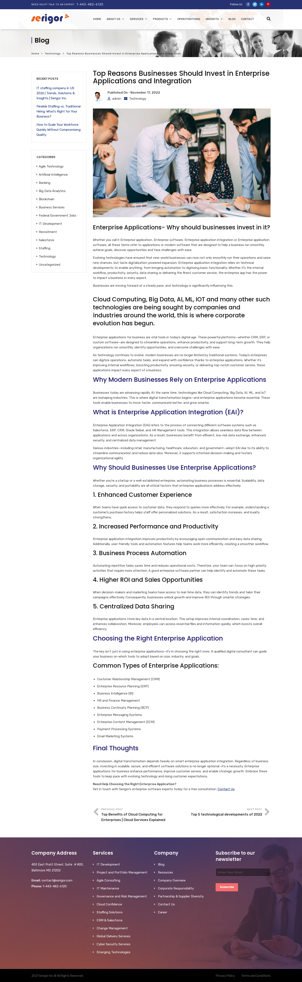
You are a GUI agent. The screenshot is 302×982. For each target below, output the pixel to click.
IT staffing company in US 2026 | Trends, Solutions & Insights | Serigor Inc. (55, 93)
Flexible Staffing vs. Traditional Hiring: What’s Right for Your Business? (58, 111)
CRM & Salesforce (109, 920)
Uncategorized (49, 265)
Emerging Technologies (113, 952)
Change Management (112, 928)
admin (116, 99)
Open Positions (188, 19)
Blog (232, 19)
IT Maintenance (108, 888)
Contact (247, 19)
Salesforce (46, 240)
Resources (165, 872)
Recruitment (48, 232)
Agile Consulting (108, 880)
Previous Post (141, 815)
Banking (44, 183)
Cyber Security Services (113, 944)
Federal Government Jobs (57, 215)
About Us (115, 19)
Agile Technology (51, 166)
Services (138, 19)
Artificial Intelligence (53, 175)
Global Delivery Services (113, 936)
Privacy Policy (225, 976)
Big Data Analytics (52, 191)
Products (162, 19)
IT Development (50, 224)
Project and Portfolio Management (122, 872)
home (97, 19)
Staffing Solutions (110, 912)
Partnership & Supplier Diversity (181, 896)
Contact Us (226, 789)
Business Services (52, 207)
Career (162, 912)
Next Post (222, 812)
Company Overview (172, 880)
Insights (214, 19)
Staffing (44, 248)
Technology (53, 53)
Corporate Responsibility (176, 888)
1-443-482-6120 (90, 4)
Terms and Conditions (256, 976)
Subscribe (227, 887)
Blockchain (46, 199)
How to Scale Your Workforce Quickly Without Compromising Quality (58, 130)
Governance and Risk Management (122, 896)
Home (35, 53)
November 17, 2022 (145, 92)
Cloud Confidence (109, 904)
